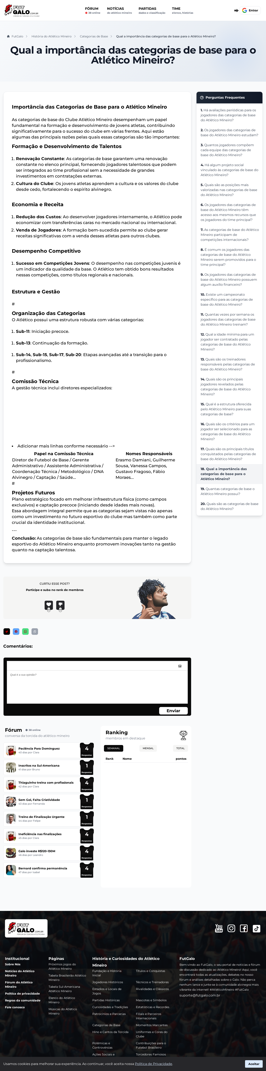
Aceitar (253, 1064)
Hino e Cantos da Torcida (110, 1032)
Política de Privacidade (153, 1064)
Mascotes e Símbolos (151, 1000)
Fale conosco (15, 1007)
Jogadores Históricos (107, 982)
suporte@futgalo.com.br (199, 995)
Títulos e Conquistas (150, 971)
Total (180, 748)
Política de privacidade (22, 993)
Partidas (152, 11)
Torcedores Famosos (151, 1054)
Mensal (148, 748)
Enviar (173, 710)
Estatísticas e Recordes (152, 1007)
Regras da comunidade (22, 1000)
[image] (180, 666)
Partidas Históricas (106, 1000)
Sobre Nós (12, 964)
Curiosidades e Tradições (110, 1007)
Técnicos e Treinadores (152, 982)
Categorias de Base (106, 1025)
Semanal (113, 748)
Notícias (119, 11)
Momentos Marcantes (152, 1025)
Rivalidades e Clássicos (152, 989)
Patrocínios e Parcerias (109, 1014)
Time (182, 11)
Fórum (92, 11)
